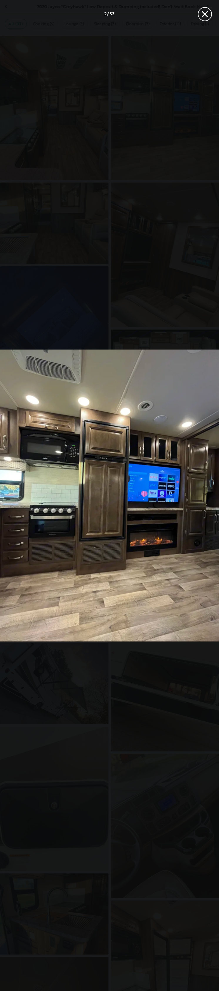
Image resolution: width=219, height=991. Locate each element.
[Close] (205, 14)
